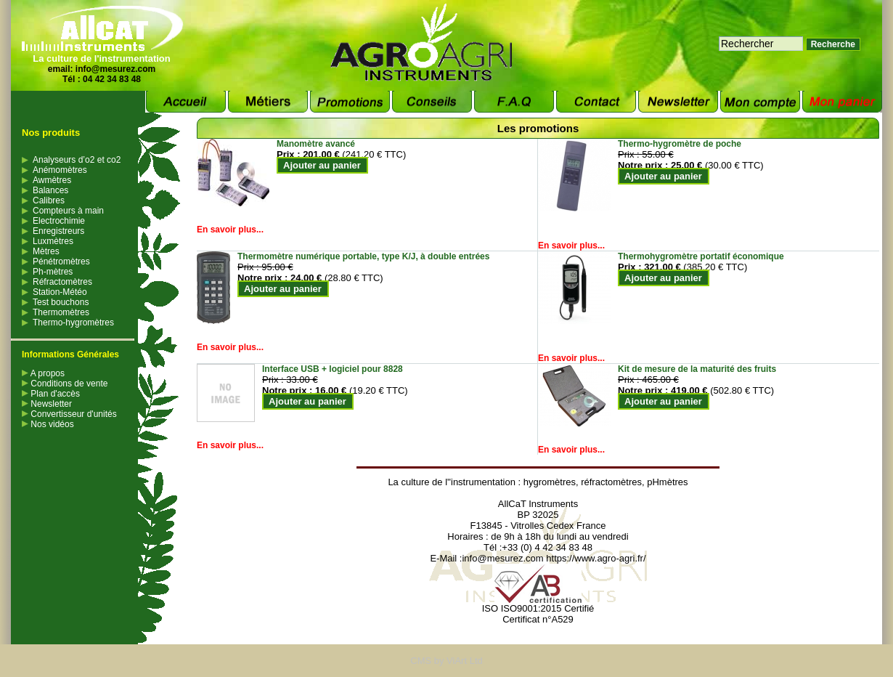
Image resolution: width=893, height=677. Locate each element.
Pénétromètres (61, 261)
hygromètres (549, 482)
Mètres (46, 251)
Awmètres (52, 180)
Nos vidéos (48, 424)
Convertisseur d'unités (69, 414)
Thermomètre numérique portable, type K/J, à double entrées (363, 256)
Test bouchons (61, 302)
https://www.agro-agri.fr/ (595, 558)
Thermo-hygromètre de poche (679, 144)
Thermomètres (61, 312)
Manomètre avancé (316, 144)
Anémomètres (60, 170)
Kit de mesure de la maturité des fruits (697, 369)
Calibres (49, 200)
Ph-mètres (53, 272)
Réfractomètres (62, 282)
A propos (43, 373)
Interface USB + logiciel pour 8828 (332, 369)
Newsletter (47, 404)
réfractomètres (611, 482)
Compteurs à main (68, 211)
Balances (50, 190)
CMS (420, 660)
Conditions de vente (64, 383)
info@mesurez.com (115, 69)
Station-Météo (60, 292)
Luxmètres (53, 241)
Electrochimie (59, 221)
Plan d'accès (51, 394)
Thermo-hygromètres (73, 322)
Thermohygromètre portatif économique (701, 256)
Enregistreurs (58, 231)
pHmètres (667, 482)
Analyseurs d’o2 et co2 (77, 160)
